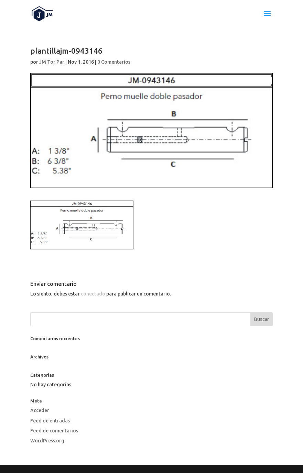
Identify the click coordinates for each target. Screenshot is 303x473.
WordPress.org (47, 440)
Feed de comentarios (54, 430)
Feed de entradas (50, 420)
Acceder (39, 410)
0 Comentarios (113, 62)
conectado (93, 294)
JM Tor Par (51, 62)
